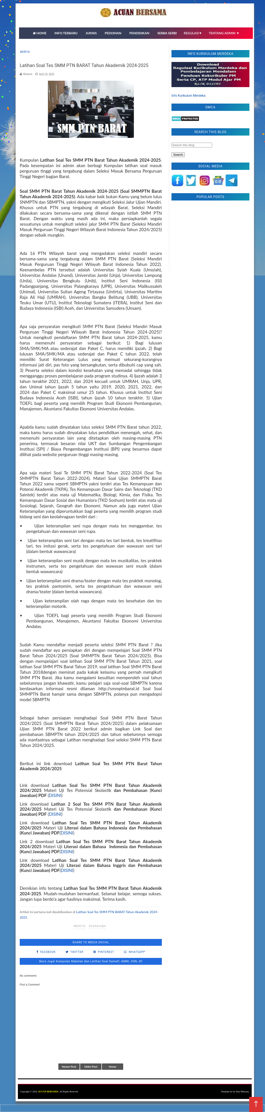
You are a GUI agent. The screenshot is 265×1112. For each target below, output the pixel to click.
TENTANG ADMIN (224, 33)
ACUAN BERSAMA (48, 1091)
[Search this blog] (191, 145)
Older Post (90, 1066)
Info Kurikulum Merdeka (188, 95)
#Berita (79, 926)
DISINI (55, 795)
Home (112, 1066)
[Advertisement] (210, 237)
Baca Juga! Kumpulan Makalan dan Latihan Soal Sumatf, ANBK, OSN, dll (90, 961)
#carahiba (97, 926)
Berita (25, 51)
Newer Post (69, 1066)
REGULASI (193, 33)
